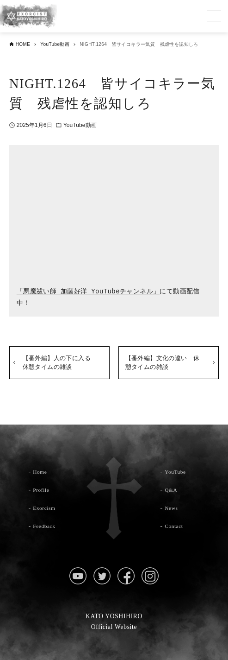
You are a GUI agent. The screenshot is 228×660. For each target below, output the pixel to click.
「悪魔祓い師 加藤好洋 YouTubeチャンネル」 (88, 291)
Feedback (47, 525)
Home (41, 471)
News (173, 507)
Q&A (172, 489)
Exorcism (47, 507)
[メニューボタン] (214, 16)
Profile (43, 489)
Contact (176, 525)
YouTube (178, 471)
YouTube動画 (80, 125)
